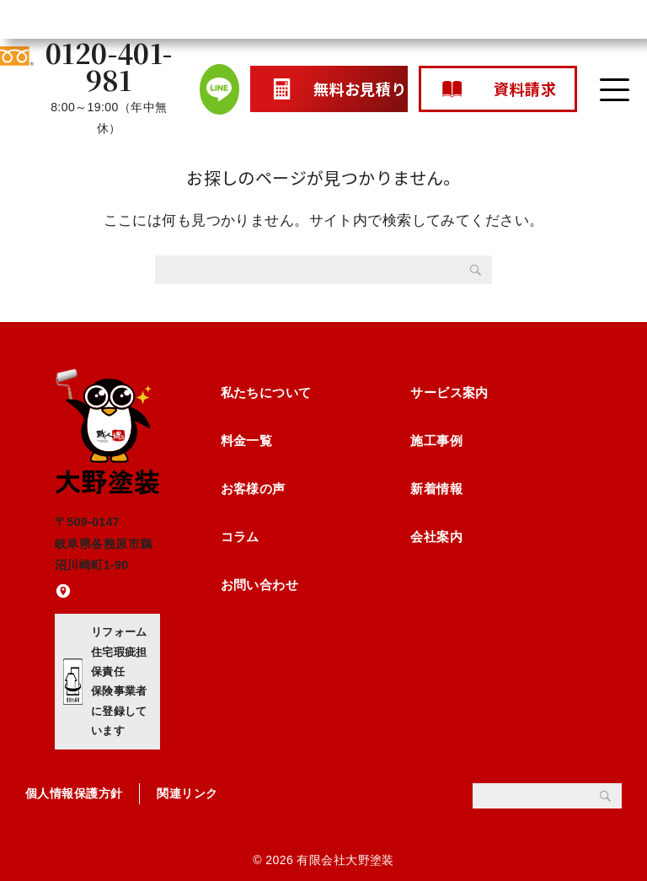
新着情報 (436, 488)
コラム (240, 536)
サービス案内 (449, 392)
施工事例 (436, 440)
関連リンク (187, 793)
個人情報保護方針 (73, 793)
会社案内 (436, 536)
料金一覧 (247, 440)
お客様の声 (253, 488)
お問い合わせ (260, 584)
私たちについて (266, 392)
